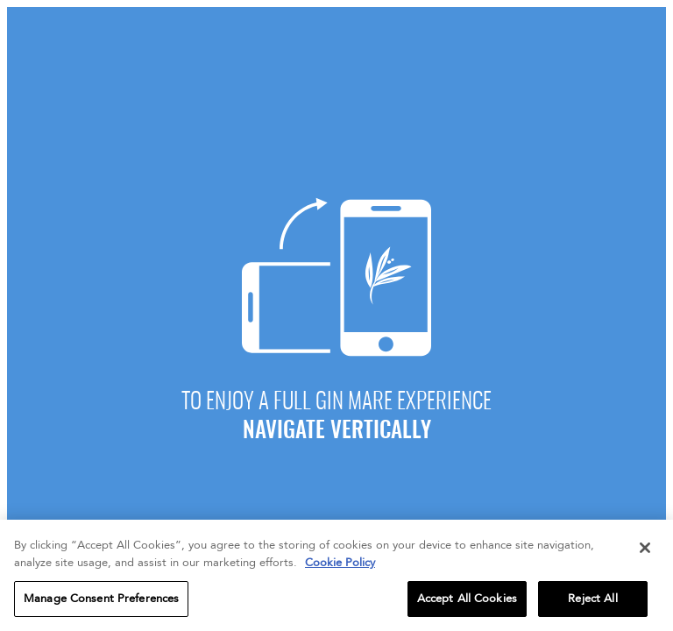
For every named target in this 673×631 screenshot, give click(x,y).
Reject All (592, 602)
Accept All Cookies (467, 602)
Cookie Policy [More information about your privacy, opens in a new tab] (340, 566)
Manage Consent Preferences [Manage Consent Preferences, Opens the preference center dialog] (101, 602)
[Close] (645, 552)
